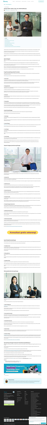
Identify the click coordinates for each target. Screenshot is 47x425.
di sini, (12, 358)
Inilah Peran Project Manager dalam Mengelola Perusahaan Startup (14, 226)
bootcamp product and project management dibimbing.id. (13, 350)
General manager (6, 124)
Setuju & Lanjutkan (43, 423)
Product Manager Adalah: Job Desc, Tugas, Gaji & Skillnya (13, 339)
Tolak (39, 423)
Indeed (7, 75)
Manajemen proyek (6, 305)
